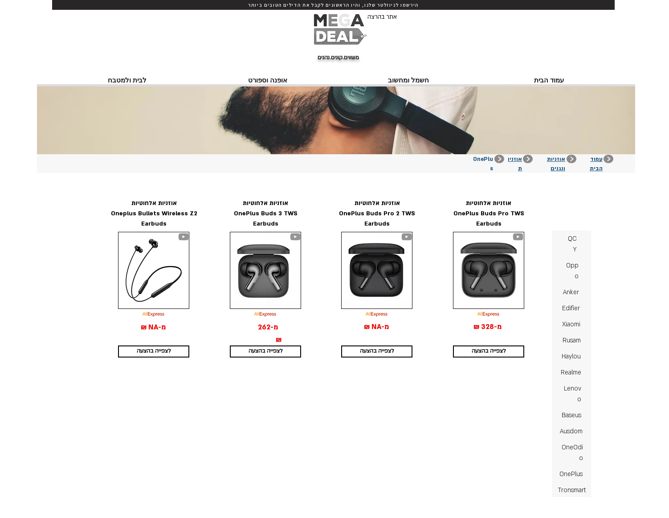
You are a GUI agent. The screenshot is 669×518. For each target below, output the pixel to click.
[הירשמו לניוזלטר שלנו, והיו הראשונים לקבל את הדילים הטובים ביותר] (333, 5)
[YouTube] (183, 236)
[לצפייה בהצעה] (153, 351)
